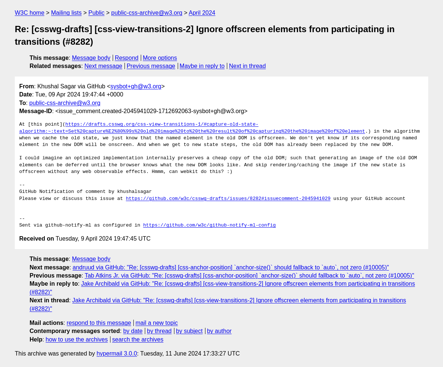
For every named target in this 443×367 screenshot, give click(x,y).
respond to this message (99, 323)
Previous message (151, 66)
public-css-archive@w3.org (146, 13)
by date (132, 331)
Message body (91, 58)
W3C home (29, 13)
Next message (103, 66)
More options (160, 58)
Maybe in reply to (202, 66)
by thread (159, 331)
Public (96, 13)
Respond (127, 58)
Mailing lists (66, 13)
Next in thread (247, 66)
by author (219, 331)
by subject (189, 331)
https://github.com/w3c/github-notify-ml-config (209, 225)
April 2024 (202, 13)
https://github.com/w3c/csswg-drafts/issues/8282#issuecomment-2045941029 (228, 199)
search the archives (138, 339)
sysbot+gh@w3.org (135, 86)
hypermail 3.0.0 (116, 353)
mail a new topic (157, 323)
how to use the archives (77, 339)
